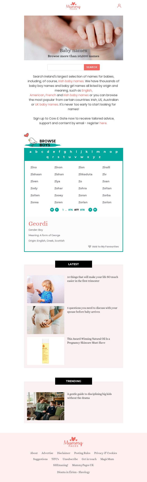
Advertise (47, 453)
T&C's (55, 459)
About (34, 453)
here (103, 123)
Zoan (106, 181)
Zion (81, 167)
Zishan (59, 174)
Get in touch (89, 459)
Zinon (58, 167)
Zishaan (36, 174)
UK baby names (46, 104)
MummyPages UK (83, 465)
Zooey (58, 195)
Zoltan (107, 188)
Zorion (106, 202)
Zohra (82, 188)
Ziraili (106, 167)
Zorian (83, 202)
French (51, 95)
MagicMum (107, 459)
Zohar (58, 188)
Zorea (34, 202)
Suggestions (40, 459)
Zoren (58, 202)
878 (82, 209)
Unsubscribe (70, 459)
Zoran (82, 195)
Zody (33, 188)
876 (70, 209)
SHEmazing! (60, 465)
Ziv (104, 174)
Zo (80, 181)
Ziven (34, 181)
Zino (33, 167)
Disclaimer (63, 453)
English (87, 90)
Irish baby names (71, 81)
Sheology (84, 472)
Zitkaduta (85, 174)
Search (91, 67)
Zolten (35, 195)
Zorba (106, 195)
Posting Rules (82, 453)
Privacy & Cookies (105, 453)
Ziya (57, 181)
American (37, 95)
